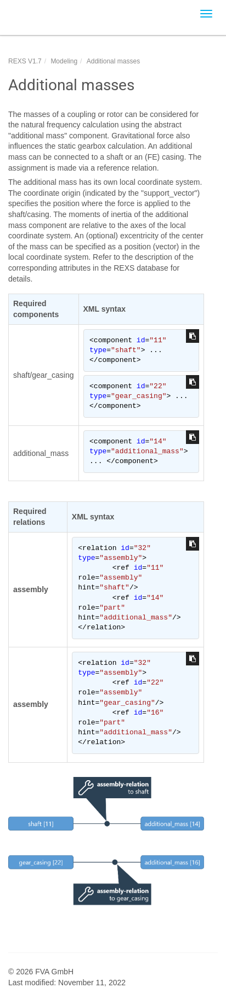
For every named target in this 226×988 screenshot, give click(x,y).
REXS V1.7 (25, 61)
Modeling (63, 61)
